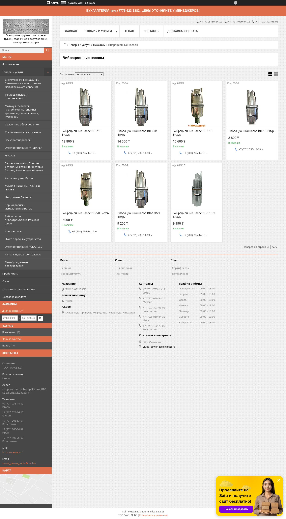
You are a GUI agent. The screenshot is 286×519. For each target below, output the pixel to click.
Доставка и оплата (14, 297)
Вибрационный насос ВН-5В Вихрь (251, 131)
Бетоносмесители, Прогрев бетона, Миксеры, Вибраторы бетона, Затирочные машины (24, 166)
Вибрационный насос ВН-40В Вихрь (137, 132)
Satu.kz (160, 511)
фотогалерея (180, 274)
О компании (124, 268)
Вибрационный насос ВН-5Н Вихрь (85, 213)
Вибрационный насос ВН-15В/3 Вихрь (194, 214)
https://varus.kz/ (12, 452)
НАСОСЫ (10, 155)
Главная (70, 31)
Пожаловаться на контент (153, 515)
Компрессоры (13, 231)
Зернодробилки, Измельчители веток (18, 206)
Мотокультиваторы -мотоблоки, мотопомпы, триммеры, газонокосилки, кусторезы (22, 111)
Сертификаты (180, 268)
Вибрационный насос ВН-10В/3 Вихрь (138, 214)
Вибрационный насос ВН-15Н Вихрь (193, 132)
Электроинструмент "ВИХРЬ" (23, 147)
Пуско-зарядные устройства (23, 239)
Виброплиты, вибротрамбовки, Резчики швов (22, 219)
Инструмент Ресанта (18, 197)
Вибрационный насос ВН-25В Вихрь (81, 132)
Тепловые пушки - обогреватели (16, 96)
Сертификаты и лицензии (18, 289)
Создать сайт (75, 2)
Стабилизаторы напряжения (23, 132)
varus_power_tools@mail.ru (19, 463)
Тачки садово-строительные (23, 254)
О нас (5, 281)
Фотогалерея (10, 64)
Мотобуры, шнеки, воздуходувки (16, 264)
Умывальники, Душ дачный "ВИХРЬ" (22, 187)
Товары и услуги (12, 72)
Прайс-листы (10, 273)
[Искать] (48, 50)
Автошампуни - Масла (19, 178)
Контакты (151, 31)
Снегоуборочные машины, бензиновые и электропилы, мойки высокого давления (23, 83)
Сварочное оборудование (22, 124)
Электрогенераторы (18, 140)
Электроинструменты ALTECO (24, 246)
